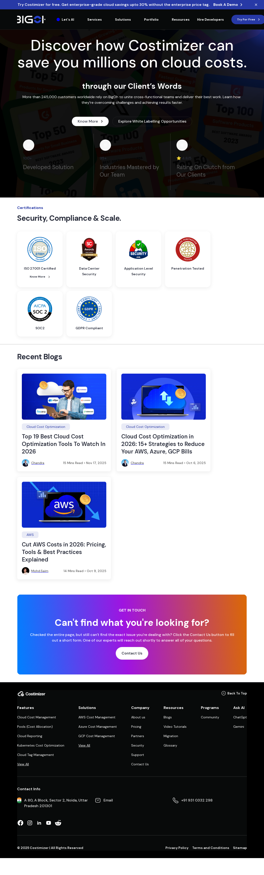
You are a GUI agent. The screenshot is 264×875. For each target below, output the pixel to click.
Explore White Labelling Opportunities (152, 121)
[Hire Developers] (210, 19)
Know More (90, 121)
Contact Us (132, 653)
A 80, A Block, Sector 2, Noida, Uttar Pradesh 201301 (56, 803)
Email (108, 800)
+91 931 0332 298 (197, 800)
